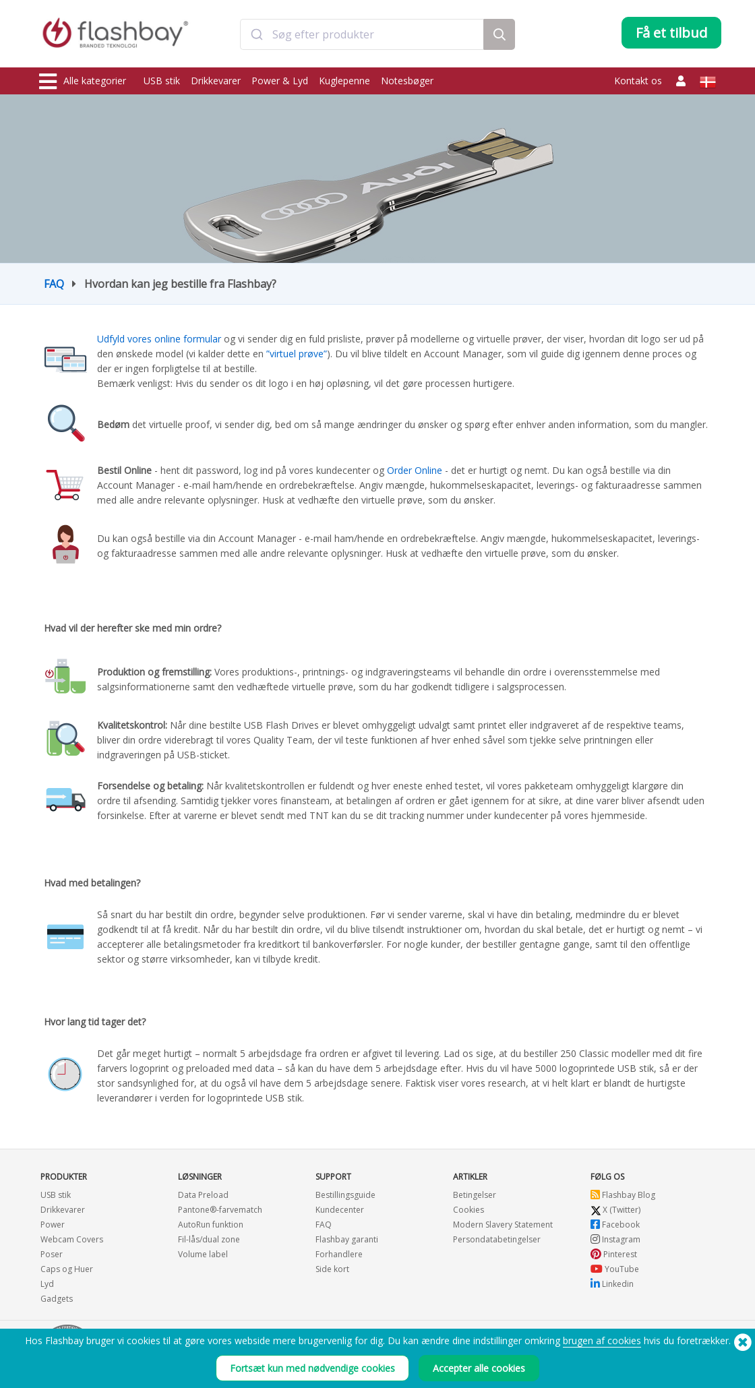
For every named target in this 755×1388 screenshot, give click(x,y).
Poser (51, 1254)
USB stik (162, 80)
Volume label (203, 1254)
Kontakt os (638, 80)
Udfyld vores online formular (160, 338)
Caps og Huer (66, 1269)
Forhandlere (339, 1254)
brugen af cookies (602, 1340)
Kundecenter (339, 1209)
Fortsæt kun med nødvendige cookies (312, 1368)
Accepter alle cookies (479, 1368)
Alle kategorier (82, 81)
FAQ (54, 283)
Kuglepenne (344, 80)
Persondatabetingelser (497, 1239)
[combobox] (362, 35)
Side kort (332, 1269)
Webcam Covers (71, 1239)
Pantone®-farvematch (220, 1209)
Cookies (468, 1209)
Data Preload (203, 1195)
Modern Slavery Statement (503, 1224)
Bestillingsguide (345, 1195)
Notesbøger (407, 80)
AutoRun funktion (210, 1224)
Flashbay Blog (623, 1195)
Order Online (414, 470)
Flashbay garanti (346, 1239)
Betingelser (474, 1195)
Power (52, 1224)
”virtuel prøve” (296, 353)
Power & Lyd (279, 80)
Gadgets (56, 1298)
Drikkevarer (216, 80)
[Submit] (256, 36)
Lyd (47, 1284)
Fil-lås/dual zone (209, 1239)
